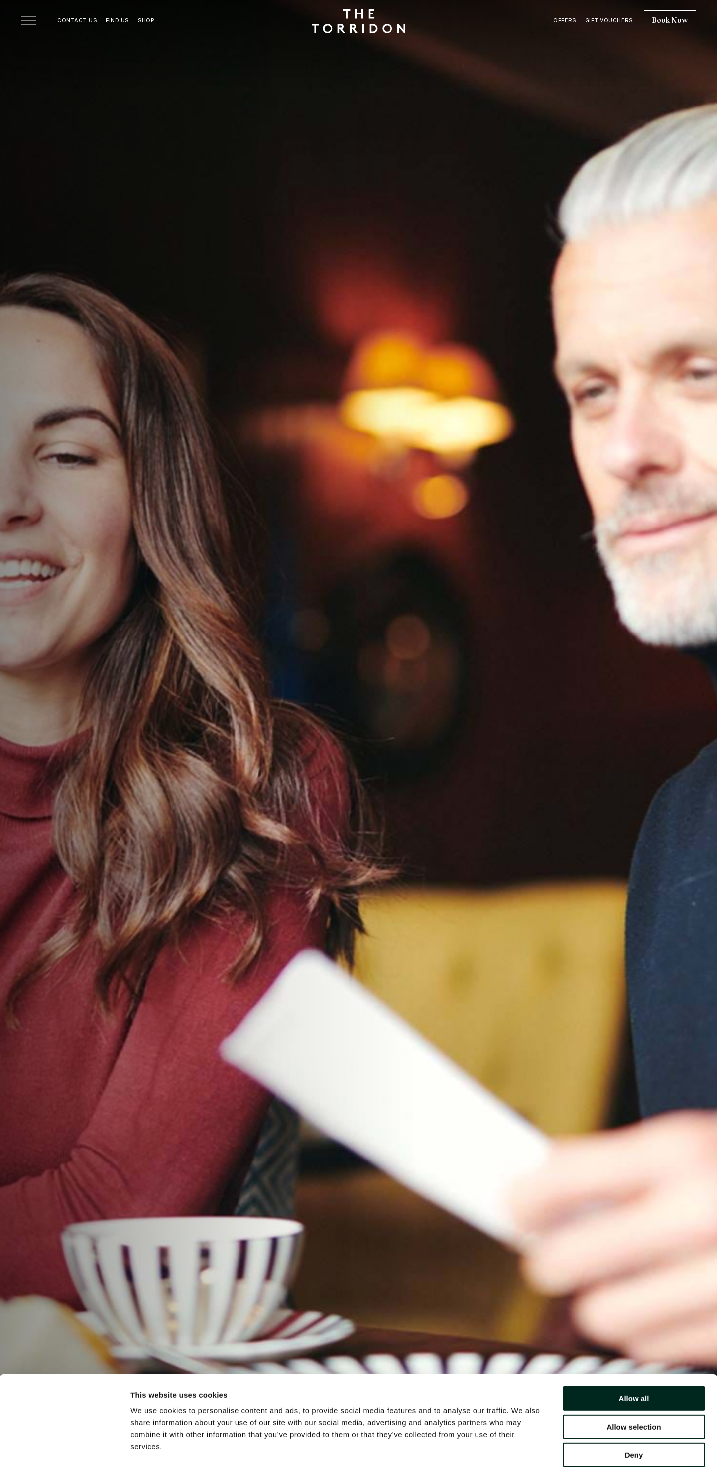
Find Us (117, 20)
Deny (634, 1414)
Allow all (634, 1358)
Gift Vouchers (609, 20)
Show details (522, 1457)
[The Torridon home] (358, 20)
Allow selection (633, 1386)
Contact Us (77, 20)
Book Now (670, 20)
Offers (564, 20)
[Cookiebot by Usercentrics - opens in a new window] (64, 1457)
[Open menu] (28, 20)
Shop (146, 20)
